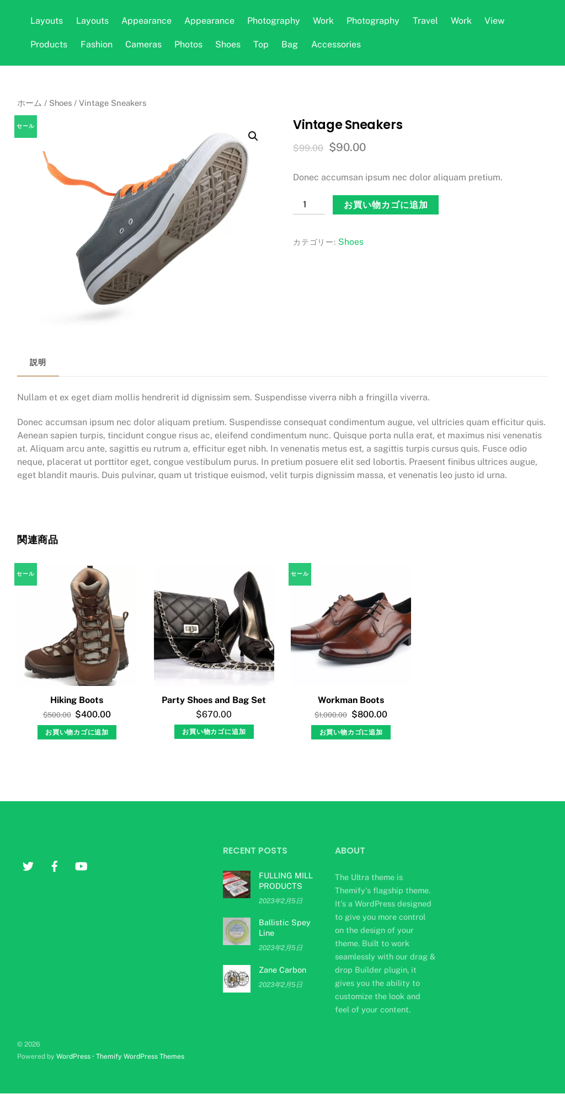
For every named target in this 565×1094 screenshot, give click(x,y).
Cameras (143, 44)
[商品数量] (309, 204)
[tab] (38, 363)
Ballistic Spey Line (285, 927)
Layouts (46, 20)
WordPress (73, 1056)
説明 (38, 362)
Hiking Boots (76, 700)
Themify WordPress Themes (140, 1056)
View (494, 20)
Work (323, 20)
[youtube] (81, 865)
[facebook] (55, 865)
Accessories (336, 44)
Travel (425, 20)
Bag (289, 44)
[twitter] (28, 865)
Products (48, 44)
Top (261, 44)
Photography (273, 20)
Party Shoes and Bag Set (214, 700)
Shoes (228, 44)
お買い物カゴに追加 (386, 205)
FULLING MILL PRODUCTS (286, 881)
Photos (188, 44)
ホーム (29, 103)
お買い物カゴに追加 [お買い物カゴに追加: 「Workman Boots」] (351, 732)
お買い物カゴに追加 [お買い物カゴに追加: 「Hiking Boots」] (77, 732)
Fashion (97, 44)
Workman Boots (351, 700)
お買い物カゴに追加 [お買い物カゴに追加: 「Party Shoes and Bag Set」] (214, 732)
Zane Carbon (282, 969)
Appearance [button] (146, 20)
